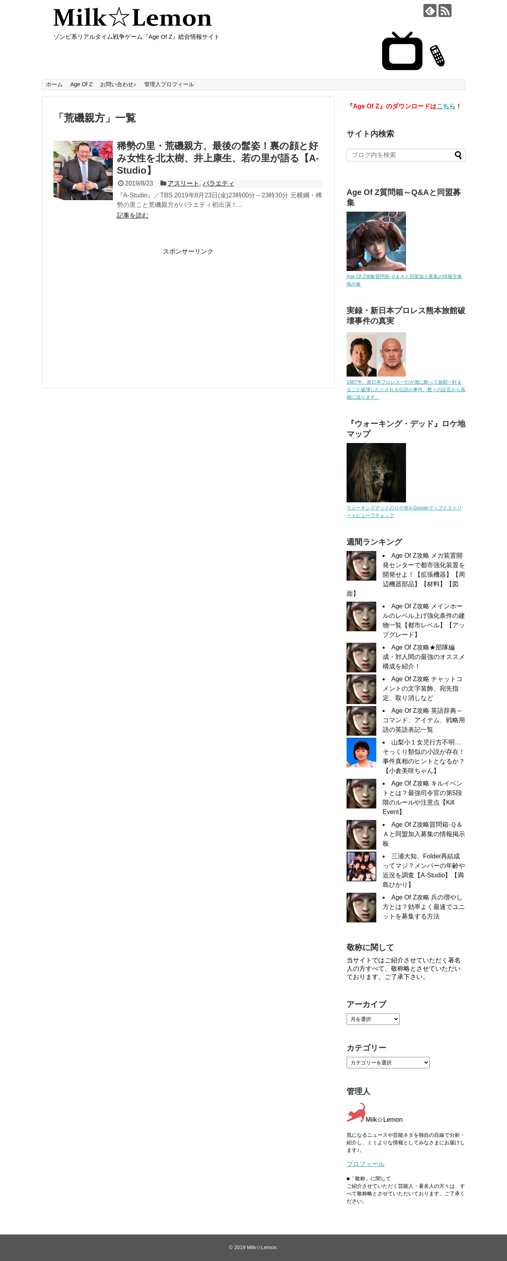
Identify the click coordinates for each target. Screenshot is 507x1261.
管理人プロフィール (169, 84)
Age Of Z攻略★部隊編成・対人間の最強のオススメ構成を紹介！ (424, 657)
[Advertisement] (120, 311)
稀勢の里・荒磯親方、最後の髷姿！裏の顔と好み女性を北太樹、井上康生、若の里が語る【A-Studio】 (218, 158)
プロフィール (366, 1164)
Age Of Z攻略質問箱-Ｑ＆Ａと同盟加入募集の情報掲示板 (424, 834)
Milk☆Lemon (261, 1247)
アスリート (183, 183)
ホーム (54, 84)
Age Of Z (81, 84)
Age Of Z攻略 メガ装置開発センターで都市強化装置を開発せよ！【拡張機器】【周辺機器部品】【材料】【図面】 (406, 574)
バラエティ (218, 183)
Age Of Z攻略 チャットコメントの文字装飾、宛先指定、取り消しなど (423, 688)
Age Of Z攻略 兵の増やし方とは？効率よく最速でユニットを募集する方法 (424, 907)
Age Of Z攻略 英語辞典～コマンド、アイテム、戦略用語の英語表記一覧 (424, 720)
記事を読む (133, 215)
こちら (446, 106)
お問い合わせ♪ (118, 84)
